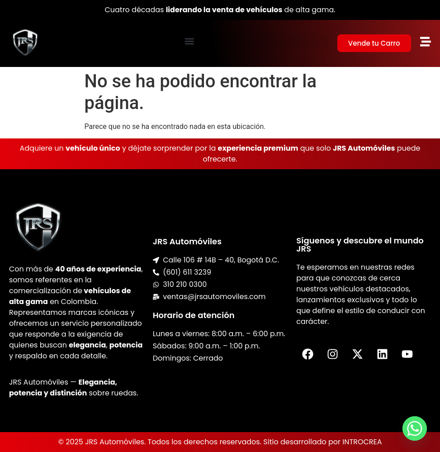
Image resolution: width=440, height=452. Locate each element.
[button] (189, 40)
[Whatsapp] (414, 428)
